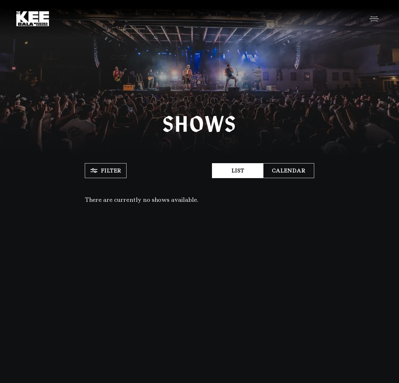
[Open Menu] (374, 18)
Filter (105, 170)
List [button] (237, 170)
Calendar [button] (288, 170)
